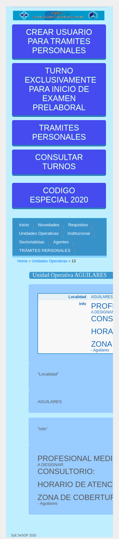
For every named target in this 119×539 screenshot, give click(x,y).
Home (22, 261)
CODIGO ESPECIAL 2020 (59, 195)
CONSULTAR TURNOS (59, 162)
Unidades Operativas (49, 261)
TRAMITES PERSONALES (59, 132)
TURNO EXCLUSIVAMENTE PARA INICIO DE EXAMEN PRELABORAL (60, 89)
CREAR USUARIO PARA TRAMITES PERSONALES (59, 41)
